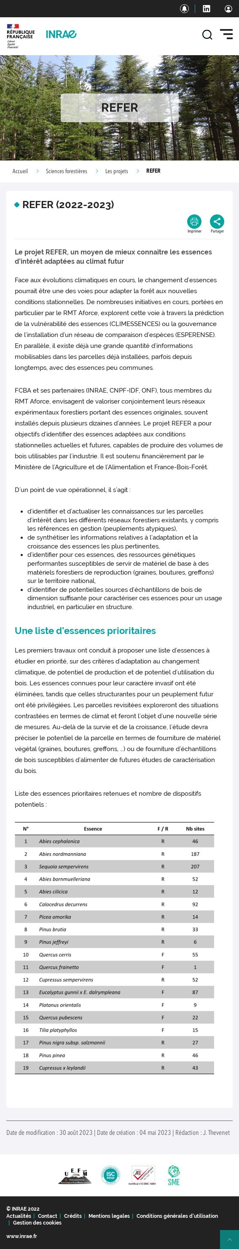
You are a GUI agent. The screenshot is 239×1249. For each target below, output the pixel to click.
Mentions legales (109, 1216)
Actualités (18, 1216)
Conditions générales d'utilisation (177, 1216)
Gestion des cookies (37, 1223)
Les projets (116, 171)
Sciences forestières (66, 171)
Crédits (73, 1216)
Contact (47, 1216)
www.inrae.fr (21, 1236)
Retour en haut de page (233, 1243)
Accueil (20, 171)
